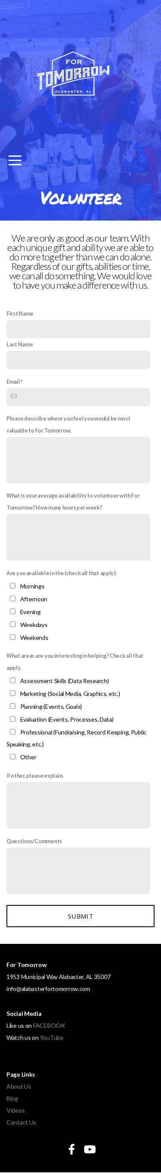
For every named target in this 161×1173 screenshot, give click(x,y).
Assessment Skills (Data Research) (64, 680)
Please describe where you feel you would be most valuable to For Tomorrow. (68, 424)
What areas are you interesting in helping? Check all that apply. (74, 662)
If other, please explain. (35, 776)
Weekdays (34, 624)
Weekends (34, 637)
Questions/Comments (34, 841)
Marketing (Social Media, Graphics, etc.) (70, 693)
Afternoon (33, 599)
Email (13, 382)
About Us (18, 1086)
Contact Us (21, 1122)
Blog (12, 1098)
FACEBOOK (49, 1025)
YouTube (52, 1037)
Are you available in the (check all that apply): (61, 573)
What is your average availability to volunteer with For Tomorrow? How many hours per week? (73, 501)
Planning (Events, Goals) (51, 706)
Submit (80, 916)
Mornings (32, 586)
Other (28, 757)
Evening (30, 611)
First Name (19, 313)
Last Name (19, 344)
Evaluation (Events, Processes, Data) (67, 719)
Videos (15, 1110)
